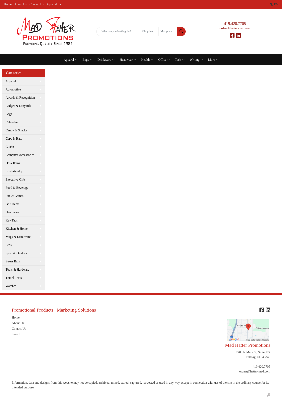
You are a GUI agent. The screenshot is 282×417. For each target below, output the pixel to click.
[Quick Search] (118, 31)
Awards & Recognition (20, 97)
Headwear (128, 59)
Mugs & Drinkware (18, 236)
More (213, 59)
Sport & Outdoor (16, 253)
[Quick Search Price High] (167, 31)
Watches (11, 286)
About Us (20, 4)
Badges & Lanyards (18, 105)
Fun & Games (15, 196)
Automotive (13, 89)
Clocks (10, 146)
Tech (179, 59)
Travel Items (14, 277)
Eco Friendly (14, 171)
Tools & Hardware (17, 269)
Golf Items (12, 204)
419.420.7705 (235, 23)
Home (8, 4)
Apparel (51, 4)
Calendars (12, 122)
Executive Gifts (16, 179)
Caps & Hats (14, 138)
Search (16, 334)
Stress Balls (13, 261)
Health (147, 59)
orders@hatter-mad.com (235, 28)
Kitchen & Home (17, 228)
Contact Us (37, 4)
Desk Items (13, 163)
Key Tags (12, 220)
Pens (9, 245)
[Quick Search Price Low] (149, 31)
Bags (87, 59)
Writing (196, 59)
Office (164, 59)
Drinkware (106, 59)
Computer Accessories (20, 155)
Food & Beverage (17, 187)
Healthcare (12, 212)
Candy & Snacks (16, 130)
